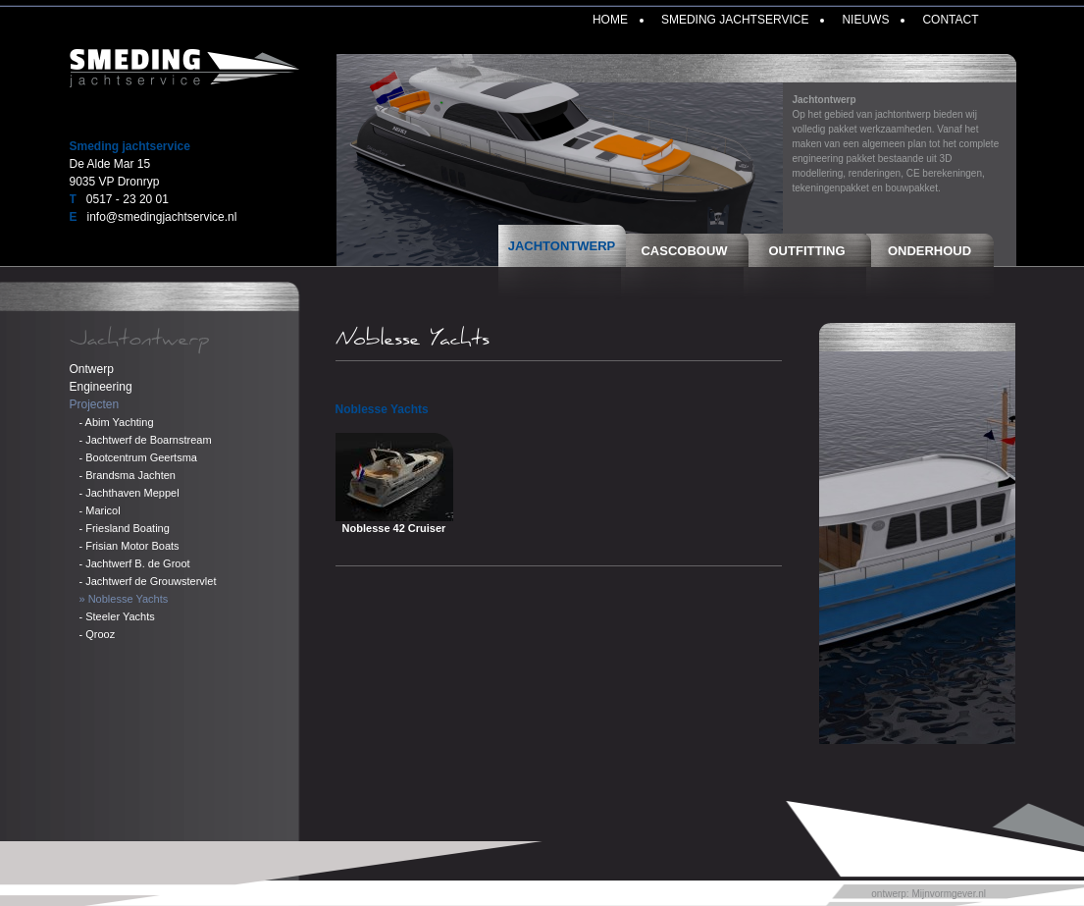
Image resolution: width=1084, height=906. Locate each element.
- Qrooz (97, 634)
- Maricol (100, 510)
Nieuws (865, 20)
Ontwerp (92, 369)
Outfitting (807, 250)
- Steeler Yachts (117, 616)
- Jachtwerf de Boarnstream (145, 440)
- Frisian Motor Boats (129, 546)
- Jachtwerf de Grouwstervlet (148, 581)
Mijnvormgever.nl (948, 893)
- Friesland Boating (124, 528)
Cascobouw (684, 250)
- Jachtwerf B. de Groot (134, 563)
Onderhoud (929, 250)
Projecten (95, 404)
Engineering (101, 387)
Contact (950, 20)
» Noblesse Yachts (124, 599)
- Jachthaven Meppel (129, 493)
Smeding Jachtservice (734, 20)
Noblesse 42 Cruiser (394, 528)
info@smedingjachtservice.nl (162, 217)
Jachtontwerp (562, 246)
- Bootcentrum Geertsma (138, 457)
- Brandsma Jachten (127, 475)
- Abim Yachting (116, 422)
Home (610, 20)
